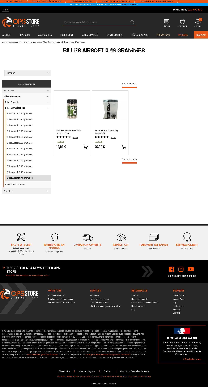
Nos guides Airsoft (139, 299)
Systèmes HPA (114, 35)
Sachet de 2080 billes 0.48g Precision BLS (106, 132)
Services (135, 295)
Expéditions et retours (99, 299)
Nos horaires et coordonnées (60, 299)
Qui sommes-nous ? (56, 295)
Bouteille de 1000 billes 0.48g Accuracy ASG (68, 132)
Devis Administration (99, 302)
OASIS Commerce (109, 384)
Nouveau (201, 35)
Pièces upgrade (139, 35)
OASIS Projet (97, 384)
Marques (183, 35)
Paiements (94, 295)
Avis (75, 137)
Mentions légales (87, 371)
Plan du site (64, 371)
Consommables (90, 35)
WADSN (176, 313)
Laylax (176, 302)
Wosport (177, 309)
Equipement (66, 35)
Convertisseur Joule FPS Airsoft (145, 302)
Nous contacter (138, 306)
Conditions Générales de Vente (134, 371)
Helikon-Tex (178, 306)
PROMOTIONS (163, 35)
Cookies (107, 371)
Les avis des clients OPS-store (61, 302)
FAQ (133, 309)
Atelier (6, 35)
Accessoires (45, 35)
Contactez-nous (192, 359)
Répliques (24, 35)
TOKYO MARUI (129, 4)
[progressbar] (129, 87)
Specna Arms (178, 299)
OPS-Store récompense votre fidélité (106, 306)
